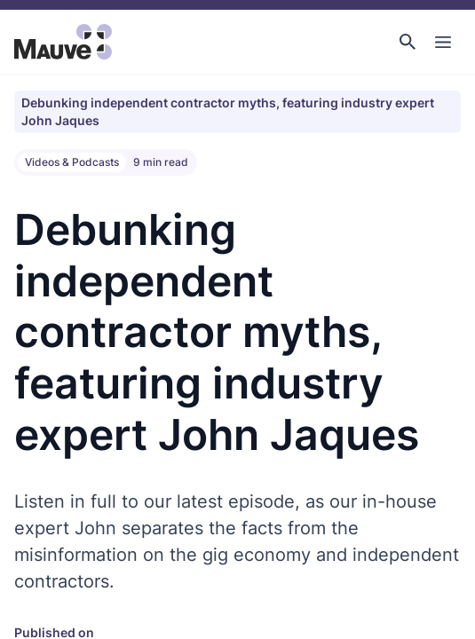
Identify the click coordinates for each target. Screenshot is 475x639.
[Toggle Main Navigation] (443, 41)
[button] (407, 41)
